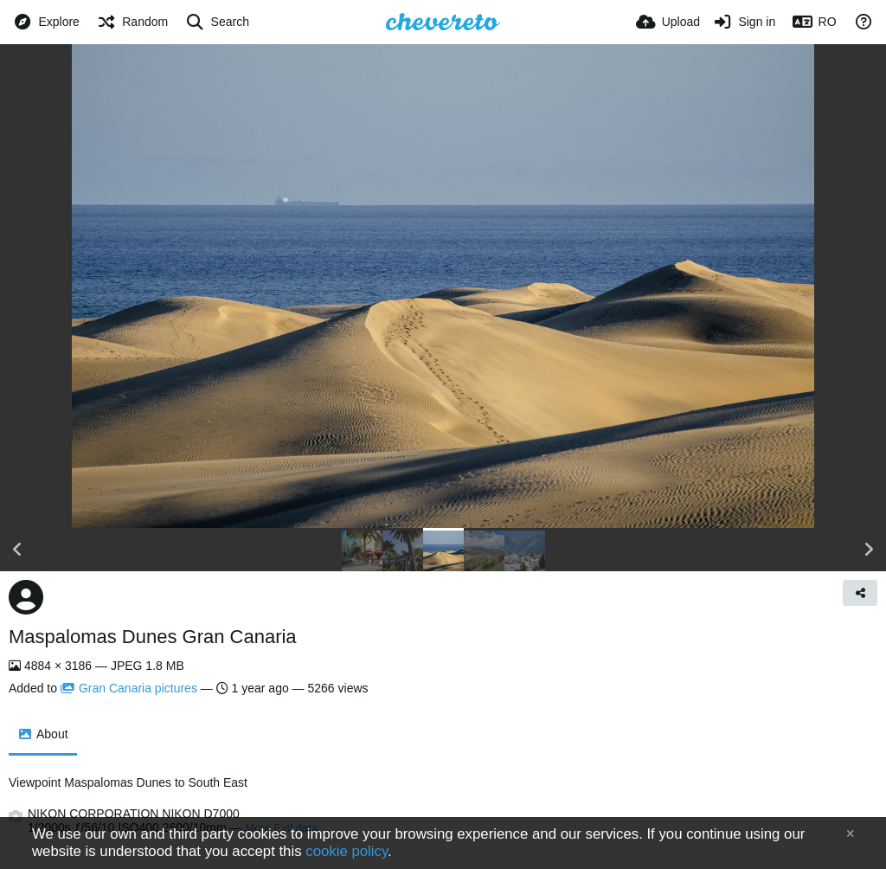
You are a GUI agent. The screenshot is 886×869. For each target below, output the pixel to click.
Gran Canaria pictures (129, 688)
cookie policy (346, 851)
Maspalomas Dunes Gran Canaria (153, 636)
